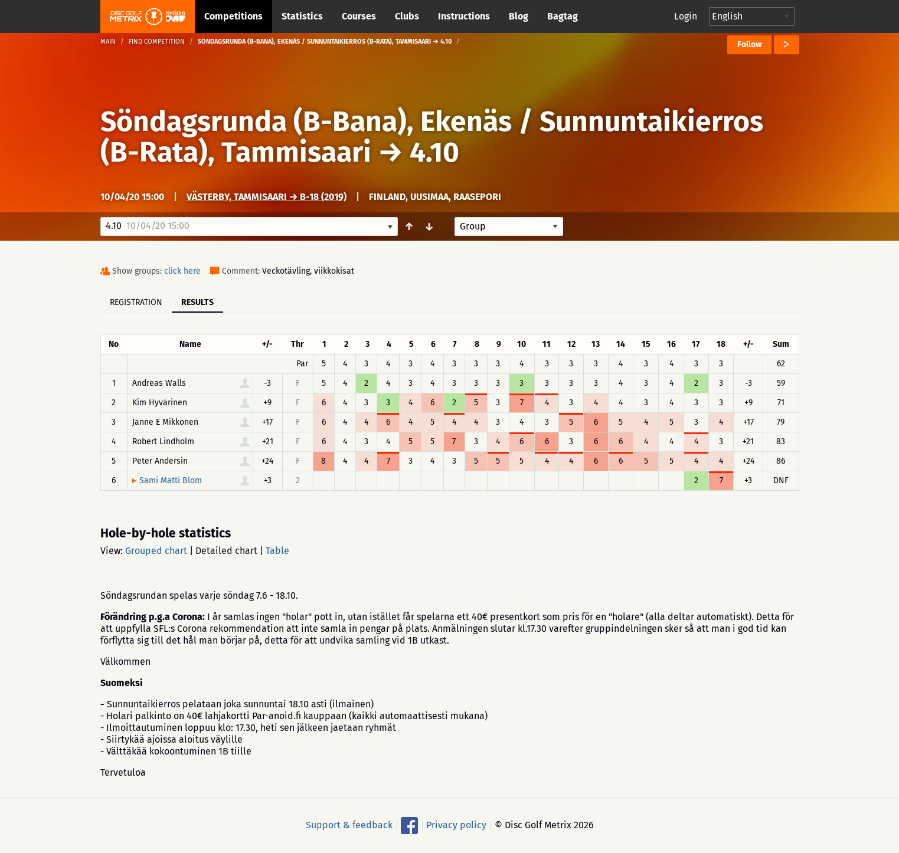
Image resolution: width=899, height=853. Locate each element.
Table (277, 550)
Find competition (157, 41)
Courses (359, 16)
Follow (749, 45)
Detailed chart (226, 550)
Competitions (233, 16)
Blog (518, 16)
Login (685, 16)
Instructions (464, 16)
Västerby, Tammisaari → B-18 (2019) (266, 196)
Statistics (302, 16)
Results (197, 302)
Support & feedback (349, 825)
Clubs (407, 16)
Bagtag (562, 16)
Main (108, 41)
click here (182, 271)
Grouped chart (156, 550)
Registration (136, 302)
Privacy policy (456, 825)
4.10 (434, 152)
